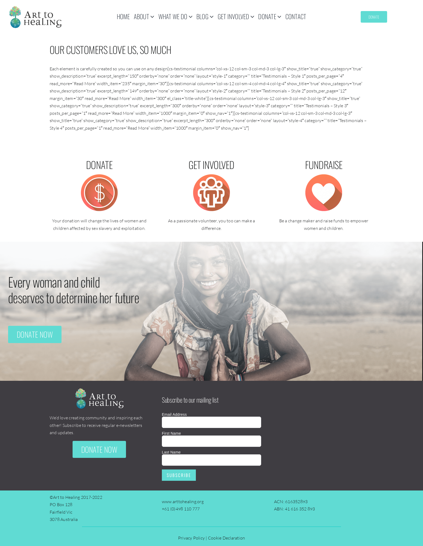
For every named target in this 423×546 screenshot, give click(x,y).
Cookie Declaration (226, 538)
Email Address (174, 414)
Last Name (171, 452)
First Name (171, 433)
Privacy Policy (191, 538)
